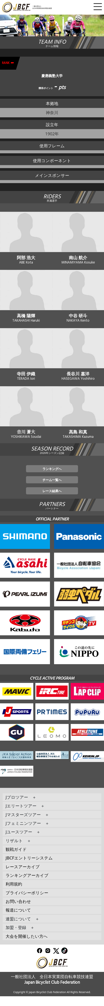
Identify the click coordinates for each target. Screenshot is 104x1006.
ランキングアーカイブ (27, 885)
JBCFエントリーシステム (29, 868)
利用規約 (14, 894)
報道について (18, 920)
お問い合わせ (18, 911)
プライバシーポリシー (27, 902)
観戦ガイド (16, 859)
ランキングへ (52, 475)
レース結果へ (52, 500)
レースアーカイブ (23, 876)
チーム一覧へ (52, 487)
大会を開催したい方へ (27, 946)
